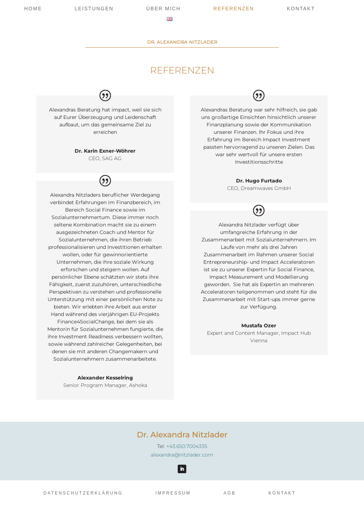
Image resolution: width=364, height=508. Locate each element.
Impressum (173, 493)
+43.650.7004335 (186, 446)
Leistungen (94, 8)
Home (33, 8)
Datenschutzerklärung (83, 493)
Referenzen (233, 8)
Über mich (163, 8)
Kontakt (301, 8)
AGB (230, 493)
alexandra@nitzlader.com (182, 455)
